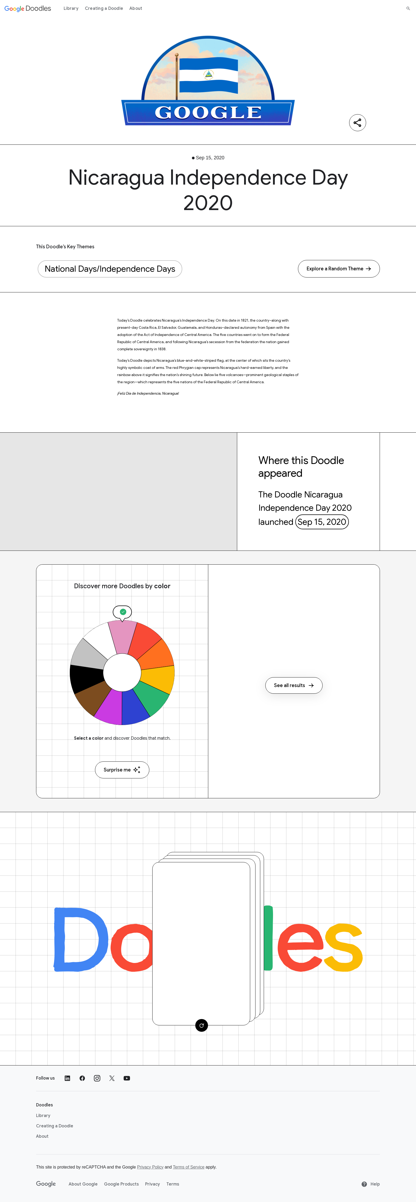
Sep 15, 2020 (322, 522)
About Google (83, 1184)
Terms (172, 1184)
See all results (294, 685)
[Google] (46, 1184)
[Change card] (201, 1025)
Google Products (121, 1184)
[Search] (408, 8)
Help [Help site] (370, 1184)
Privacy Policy (150, 1167)
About (135, 8)
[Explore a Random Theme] (339, 269)
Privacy (152, 1184)
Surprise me (122, 770)
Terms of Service (189, 1167)
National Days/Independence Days (110, 268)
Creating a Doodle (104, 8)
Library (71, 8)
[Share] (357, 122)
